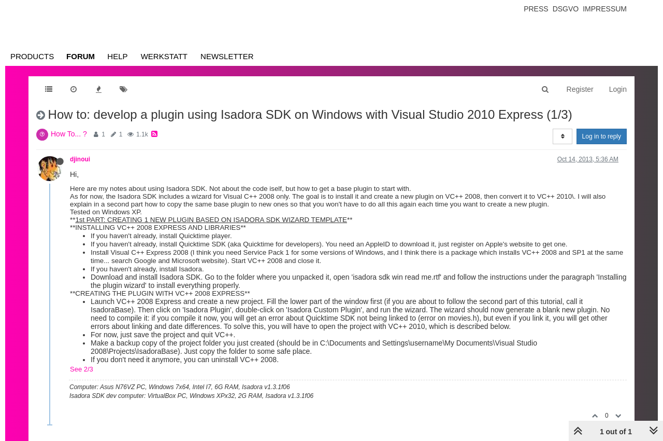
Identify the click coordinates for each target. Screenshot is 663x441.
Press (536, 9)
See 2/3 (81, 369)
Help (117, 56)
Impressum (605, 9)
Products (32, 56)
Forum (80, 56)
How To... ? (69, 134)
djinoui (80, 159)
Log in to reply (601, 136)
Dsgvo (566, 9)
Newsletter (227, 56)
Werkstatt (164, 56)
